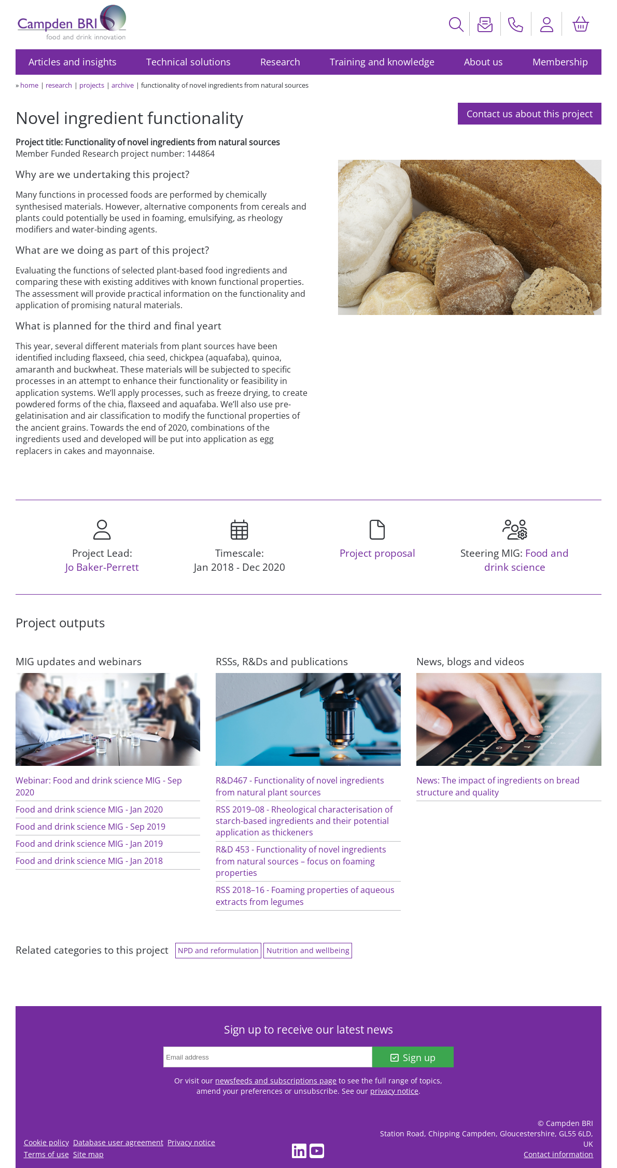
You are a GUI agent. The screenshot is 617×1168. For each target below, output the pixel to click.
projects (91, 85)
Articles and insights (73, 62)
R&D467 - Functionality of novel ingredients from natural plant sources (300, 786)
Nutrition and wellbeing (308, 951)
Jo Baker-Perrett (102, 567)
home (29, 85)
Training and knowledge (382, 62)
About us (483, 62)
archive (122, 85)
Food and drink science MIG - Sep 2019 (90, 826)
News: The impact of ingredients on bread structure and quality (498, 786)
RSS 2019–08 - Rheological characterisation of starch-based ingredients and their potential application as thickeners (304, 821)
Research (280, 62)
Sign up (413, 1057)
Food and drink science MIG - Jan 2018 (89, 861)
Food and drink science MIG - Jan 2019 (89, 843)
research (59, 85)
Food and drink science (526, 560)
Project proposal (377, 553)
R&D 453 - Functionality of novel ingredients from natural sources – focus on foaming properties (301, 861)
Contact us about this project (530, 113)
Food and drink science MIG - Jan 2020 (89, 809)
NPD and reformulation (218, 951)
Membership (560, 62)
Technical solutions (188, 62)
